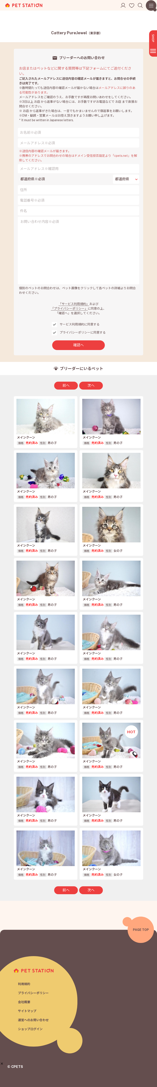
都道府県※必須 (32, 179)
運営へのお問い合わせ (33, 1020)
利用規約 (24, 984)
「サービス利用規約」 (74, 304)
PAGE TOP (141, 930)
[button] (2, 1063)
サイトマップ (27, 1011)
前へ (66, 385)
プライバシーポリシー (33, 993)
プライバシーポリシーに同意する (83, 332)
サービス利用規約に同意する (80, 324)
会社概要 (24, 1002)
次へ (91, 385)
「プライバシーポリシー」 (69, 308)
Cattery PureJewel (76, 33)
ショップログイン (30, 1029)
